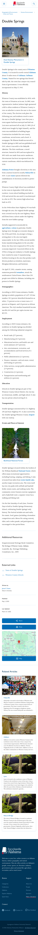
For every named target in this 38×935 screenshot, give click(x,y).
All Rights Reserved (30, 928)
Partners (28, 890)
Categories (5, 884)
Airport (31, 415)
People (28, 887)
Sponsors (28, 893)
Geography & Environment (9, 12)
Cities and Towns (8, 14)
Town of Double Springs (14, 570)
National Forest (24, 471)
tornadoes (20, 272)
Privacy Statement (19, 931)
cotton (13, 228)
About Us (29, 884)
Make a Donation (31, 897)
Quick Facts (5, 897)
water (13, 176)
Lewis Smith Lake (27, 480)
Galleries (4, 890)
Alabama (32, 72)
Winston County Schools (14, 575)
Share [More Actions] (19, 620)
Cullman (21, 75)
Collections (5, 887)
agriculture (6, 228)
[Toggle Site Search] (34, 4)
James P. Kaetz (6, 588)
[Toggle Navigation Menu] (4, 4)
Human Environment (27, 12)
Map (19, 658)
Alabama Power (8, 170)
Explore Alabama (7, 893)
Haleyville (29, 173)
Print (19, 627)
